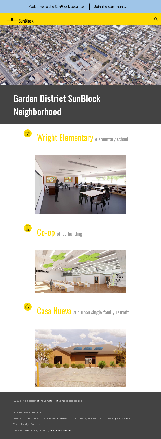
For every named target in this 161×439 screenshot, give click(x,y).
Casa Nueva (54, 310)
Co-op (46, 232)
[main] (80, 104)
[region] (80, 6)
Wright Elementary (66, 137)
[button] (156, 19)
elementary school (111, 138)
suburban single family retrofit (101, 312)
